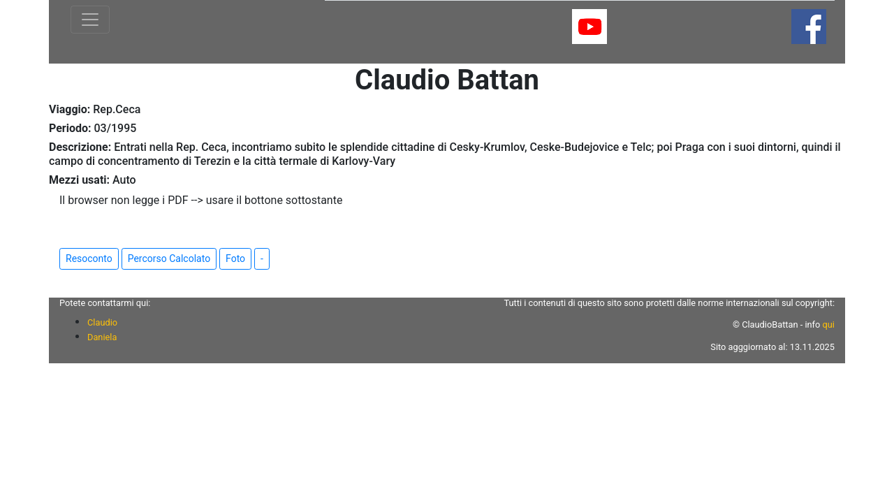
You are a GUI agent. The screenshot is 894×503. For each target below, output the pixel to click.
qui (829, 324)
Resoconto (89, 258)
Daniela (102, 337)
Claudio (102, 322)
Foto (235, 258)
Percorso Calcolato (169, 258)
